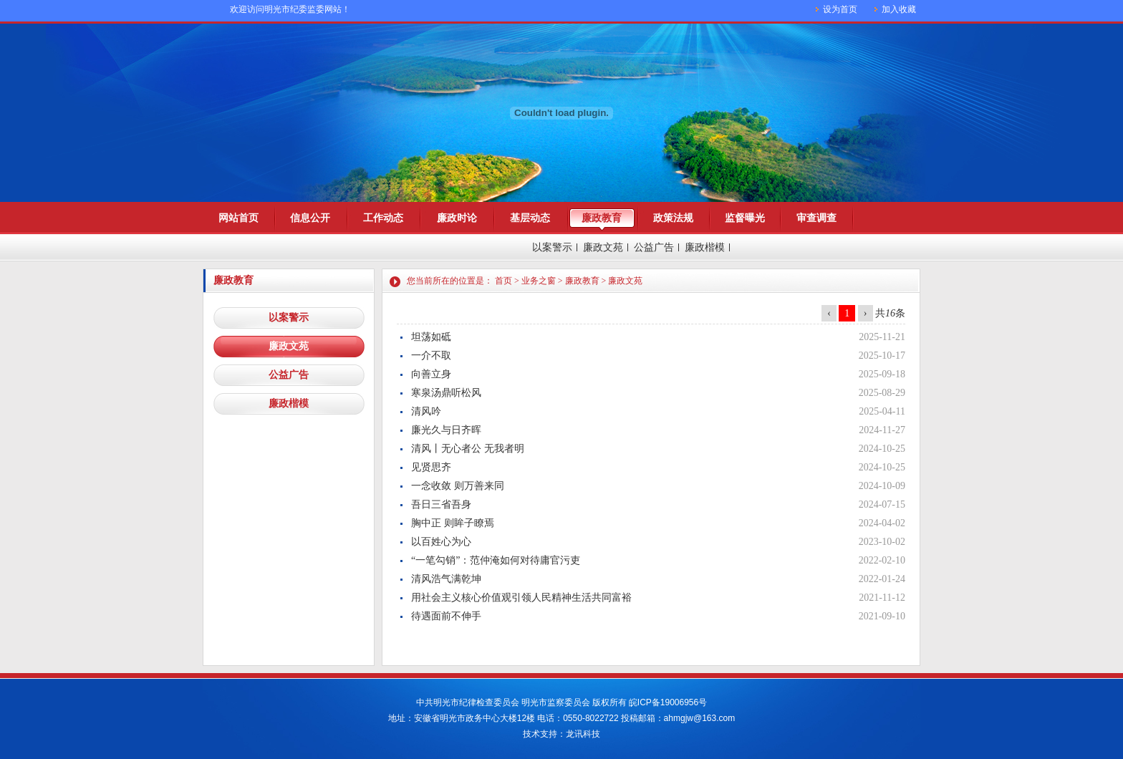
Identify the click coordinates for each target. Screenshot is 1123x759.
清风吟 (426, 411)
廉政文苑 (603, 247)
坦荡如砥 (431, 337)
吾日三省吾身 (441, 504)
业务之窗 (538, 281)
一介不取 (431, 355)
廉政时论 (457, 218)
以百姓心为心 (441, 541)
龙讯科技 (583, 734)
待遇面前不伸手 (446, 616)
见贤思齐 (431, 467)
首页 (503, 281)
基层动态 (530, 218)
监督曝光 (745, 218)
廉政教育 (602, 218)
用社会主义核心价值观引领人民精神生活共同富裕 (521, 597)
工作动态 (383, 218)
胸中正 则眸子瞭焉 (452, 523)
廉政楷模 (705, 247)
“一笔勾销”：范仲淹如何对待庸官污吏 (495, 560)
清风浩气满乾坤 (446, 579)
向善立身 (431, 374)
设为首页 (840, 9)
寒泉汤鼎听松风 (446, 392)
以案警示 (552, 247)
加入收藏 (899, 9)
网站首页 (238, 218)
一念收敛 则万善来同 (457, 485)
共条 (890, 313)
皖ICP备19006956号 (668, 702)
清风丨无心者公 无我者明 (467, 448)
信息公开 (310, 218)
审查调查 (816, 218)
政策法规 (673, 218)
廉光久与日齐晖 (446, 430)
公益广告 (654, 247)
